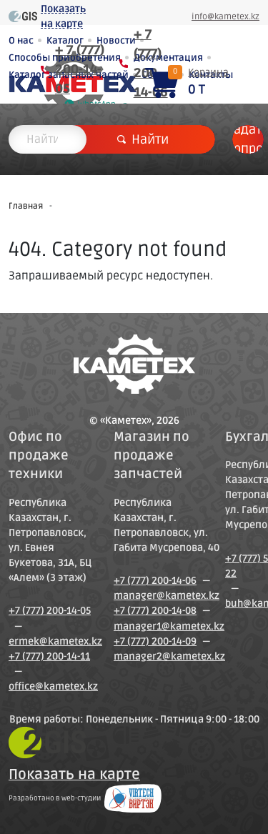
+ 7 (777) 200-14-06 (151, 63)
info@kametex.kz (225, 16)
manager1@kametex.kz (169, 626)
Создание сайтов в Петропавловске (133, 798)
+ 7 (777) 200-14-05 (79, 69)
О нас (21, 40)
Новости (116, 40)
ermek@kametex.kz (55, 641)
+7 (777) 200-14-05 (50, 611)
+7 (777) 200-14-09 (155, 641)
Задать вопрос (248, 139)
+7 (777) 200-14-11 (49, 656)
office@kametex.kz (53, 686)
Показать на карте (63, 16)
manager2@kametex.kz (169, 656)
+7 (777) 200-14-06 (155, 581)
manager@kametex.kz (166, 596)
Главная (26, 206)
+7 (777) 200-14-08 (155, 611)
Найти (143, 139)
